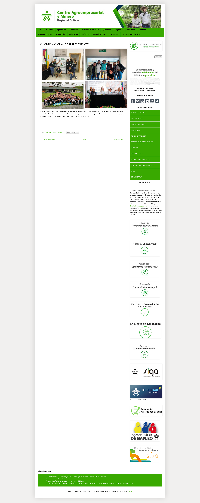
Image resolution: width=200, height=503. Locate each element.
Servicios (142, 30)
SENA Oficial (60, 34)
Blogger (130, 491)
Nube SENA (73, 34)
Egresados (107, 30)
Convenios (74, 30)
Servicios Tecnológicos (131, 34)
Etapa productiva (45, 34)
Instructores (113, 34)
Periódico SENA (99, 34)
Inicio (40, 30)
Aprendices (61, 30)
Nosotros (49, 30)
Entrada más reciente (48, 139)
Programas (119, 30)
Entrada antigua (118, 139)
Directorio (131, 30)
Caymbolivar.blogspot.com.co (139, 206)
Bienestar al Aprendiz (90, 30)
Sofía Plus (85, 34)
